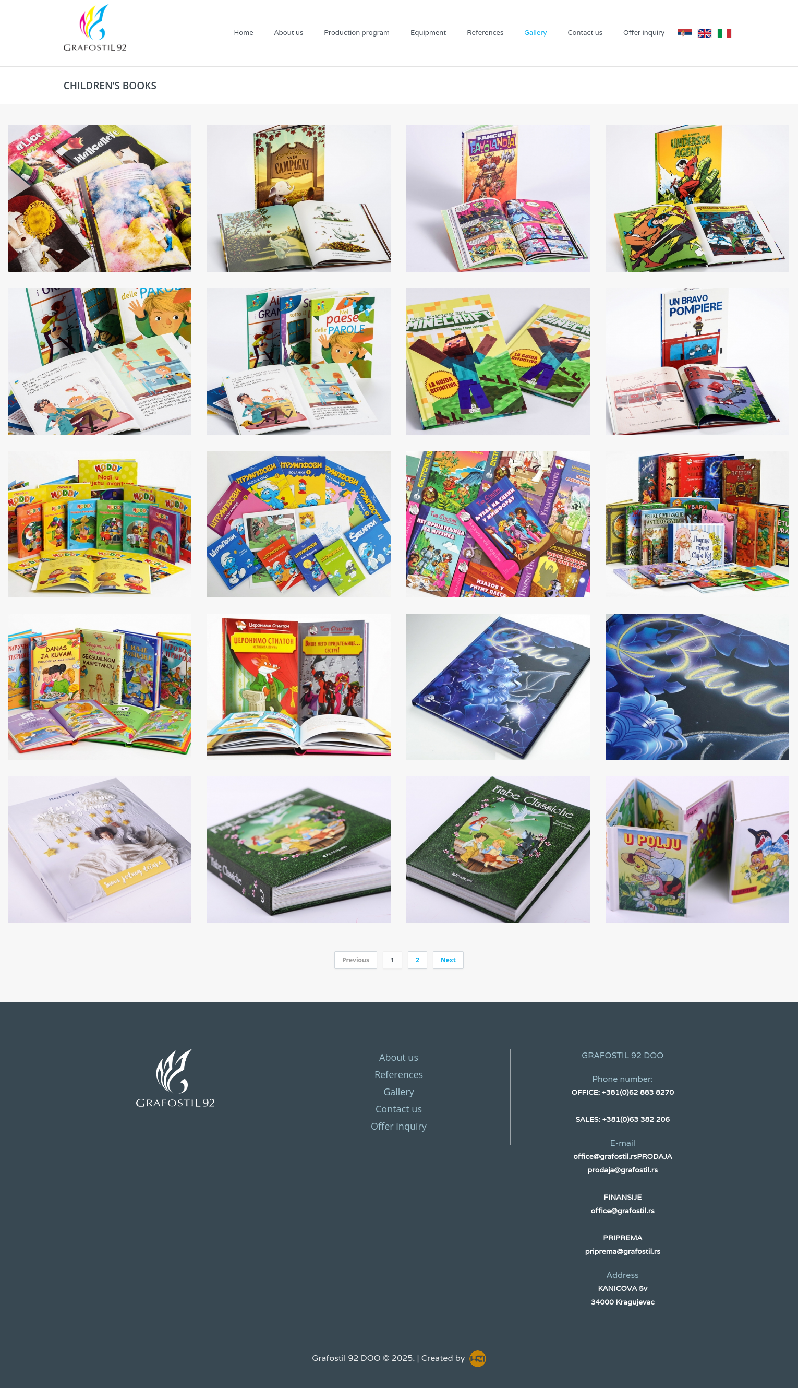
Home (243, 32)
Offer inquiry (643, 32)
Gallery (535, 32)
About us (289, 32)
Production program (357, 32)
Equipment (428, 32)
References (485, 32)
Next (448, 959)
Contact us (584, 32)
